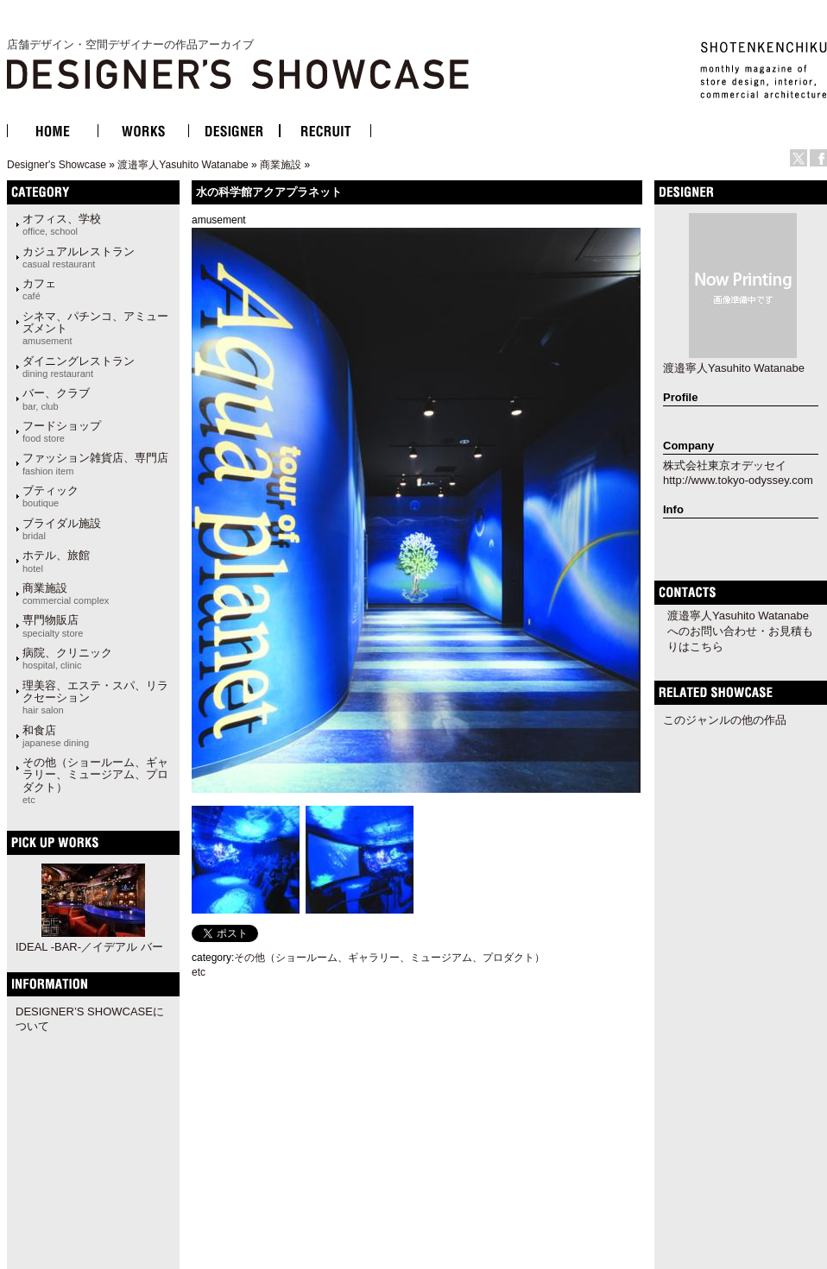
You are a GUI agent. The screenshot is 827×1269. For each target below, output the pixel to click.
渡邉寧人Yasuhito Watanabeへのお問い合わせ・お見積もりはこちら (740, 631)
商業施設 (280, 165)
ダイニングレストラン (78, 367)
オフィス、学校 (61, 224)
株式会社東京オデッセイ (724, 465)
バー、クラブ (56, 398)
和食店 (55, 736)
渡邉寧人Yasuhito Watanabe (182, 165)
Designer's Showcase (56, 165)
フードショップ (61, 431)
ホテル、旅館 (56, 561)
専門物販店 (52, 625)
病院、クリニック (67, 658)
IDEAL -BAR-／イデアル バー (89, 946)
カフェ (39, 289)
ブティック (50, 496)
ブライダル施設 (61, 529)
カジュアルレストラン (78, 257)
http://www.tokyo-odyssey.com (738, 480)
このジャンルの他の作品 (724, 719)
